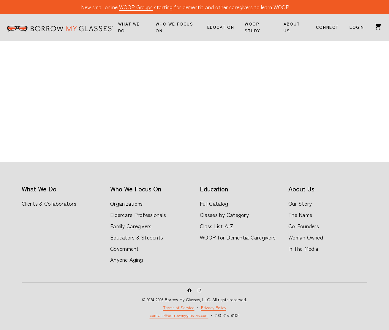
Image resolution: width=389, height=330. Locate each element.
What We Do (39, 188)
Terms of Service (178, 307)
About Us (301, 188)
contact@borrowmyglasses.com (179, 315)
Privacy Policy (213, 307)
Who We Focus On (135, 188)
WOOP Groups (136, 7)
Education (214, 188)
